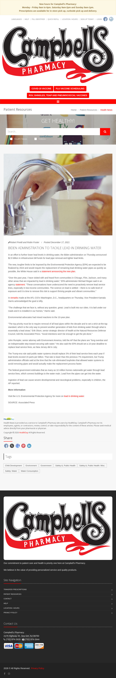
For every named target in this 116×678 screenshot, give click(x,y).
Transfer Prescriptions (15, 589)
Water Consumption (29, 471)
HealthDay (23, 432)
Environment (31, 465)
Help (27, 19)
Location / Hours (70, 19)
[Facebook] (105, 19)
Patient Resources (88, 110)
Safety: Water (11, 471)
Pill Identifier (38, 19)
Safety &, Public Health (65, 465)
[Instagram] (111, 19)
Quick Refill (53, 19)
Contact (7, 599)
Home (74, 110)
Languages (16, 19)
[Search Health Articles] (53, 131)
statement (20, 284)
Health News (18, 138)
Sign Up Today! (87, 19)
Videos (40, 138)
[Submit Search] (105, 131)
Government (46, 465)
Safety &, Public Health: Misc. (92, 465)
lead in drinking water (74, 396)
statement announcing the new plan (58, 271)
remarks (14, 298)
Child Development (13, 465)
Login (99, 19)
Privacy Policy (10, 613)
